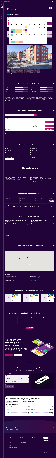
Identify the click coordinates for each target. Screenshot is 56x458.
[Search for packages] (1, 11)
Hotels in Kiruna (32, 412)
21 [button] (23, 34)
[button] (2, 1)
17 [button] (39, 32)
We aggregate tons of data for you (30, 427)
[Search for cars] (1, 9)
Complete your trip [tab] (31, 401)
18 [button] (16, 34)
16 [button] (11, 34)
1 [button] (34, 27)
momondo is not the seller (30, 426)
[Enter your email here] (17, 381)
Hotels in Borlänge (9, 413)
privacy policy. (23, 388)
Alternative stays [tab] (16, 401)
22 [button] (26, 34)
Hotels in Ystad (32, 413)
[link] (30, 328)
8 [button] (26, 29)
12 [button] (44, 29)
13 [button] (21, 32)
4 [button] (16, 29)
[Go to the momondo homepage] (7, 1)
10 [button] (39, 29)
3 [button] (39, 27)
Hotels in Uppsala (33, 409)
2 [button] (11, 29)
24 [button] (39, 34)
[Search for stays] (1, 7)
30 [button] (11, 39)
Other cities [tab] (9, 401)
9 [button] (11, 32)
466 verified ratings (16, 14)
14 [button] (23, 32)
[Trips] (1, 14)
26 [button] (44, 34)
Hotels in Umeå (8, 409)
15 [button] (26, 32)
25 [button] (41, 34)
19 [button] (44, 32)
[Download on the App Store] (45, 440)
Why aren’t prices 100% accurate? (30, 429)
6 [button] (21, 29)
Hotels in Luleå (8, 412)
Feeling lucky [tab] (23, 401)
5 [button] (44, 27)
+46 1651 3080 (10, 13)
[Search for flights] (1, 5)
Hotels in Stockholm (9, 406)
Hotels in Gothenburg (33, 406)
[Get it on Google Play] (45, 438)
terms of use (18, 388)
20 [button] (21, 34)
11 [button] (16, 32)
